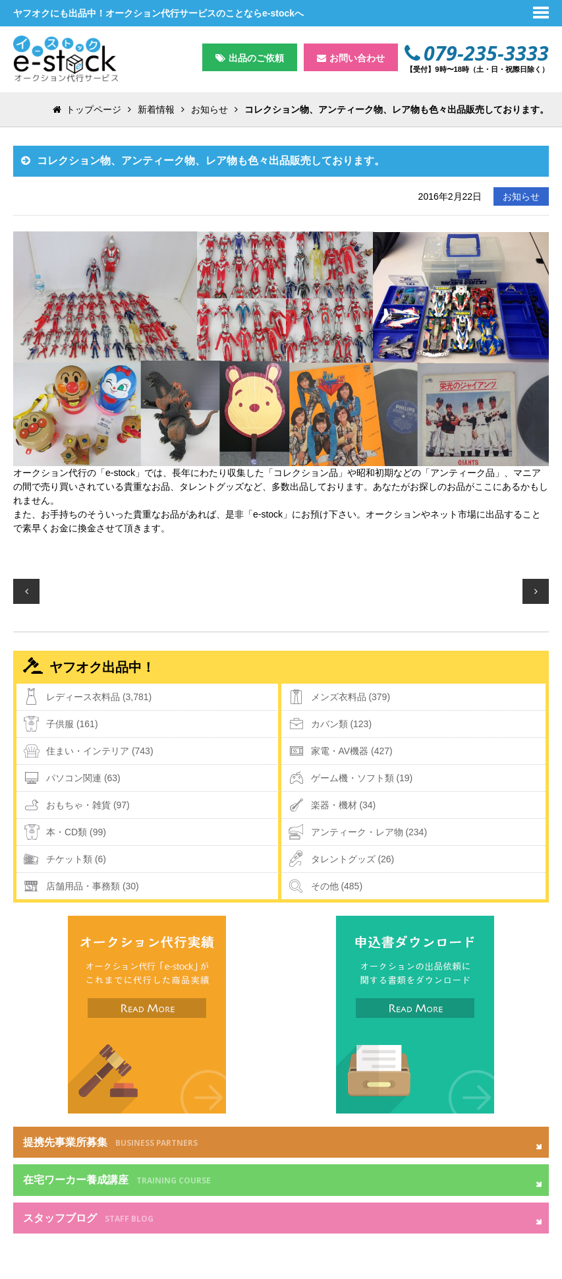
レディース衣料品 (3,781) (99, 697)
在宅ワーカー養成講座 (117, 1180)
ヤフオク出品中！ (102, 667)
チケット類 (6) (76, 859)
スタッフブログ (88, 1218)
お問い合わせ (357, 58)
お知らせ (209, 109)
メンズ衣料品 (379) (351, 697)
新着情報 (156, 109)
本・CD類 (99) (76, 832)
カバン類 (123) (341, 724)
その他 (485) (337, 886)
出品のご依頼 (256, 58)
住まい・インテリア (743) (100, 751)
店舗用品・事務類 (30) (92, 886)
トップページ (93, 109)
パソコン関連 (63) (83, 778)
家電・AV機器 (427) (352, 751)
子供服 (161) (72, 724)
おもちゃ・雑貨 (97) (88, 805)
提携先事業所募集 (110, 1142)
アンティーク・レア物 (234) (369, 832)
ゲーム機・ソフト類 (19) (362, 778)
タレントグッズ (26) (353, 859)
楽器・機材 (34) (343, 805)
